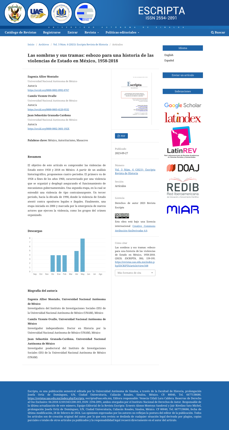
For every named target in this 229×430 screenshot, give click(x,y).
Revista (91, 32)
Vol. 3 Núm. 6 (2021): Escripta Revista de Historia (80, 44)
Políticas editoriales (121, 32)
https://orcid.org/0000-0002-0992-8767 (48, 90)
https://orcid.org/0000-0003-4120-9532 (48, 109)
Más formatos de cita (129, 272)
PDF (122, 135)
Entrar (73, 32)
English (168, 55)
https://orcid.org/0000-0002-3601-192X (48, 128)
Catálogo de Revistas (20, 32)
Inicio (31, 44)
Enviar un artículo (183, 75)
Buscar (218, 32)
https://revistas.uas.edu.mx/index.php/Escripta (56, 398)
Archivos (44, 44)
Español (169, 60)
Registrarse (52, 32)
